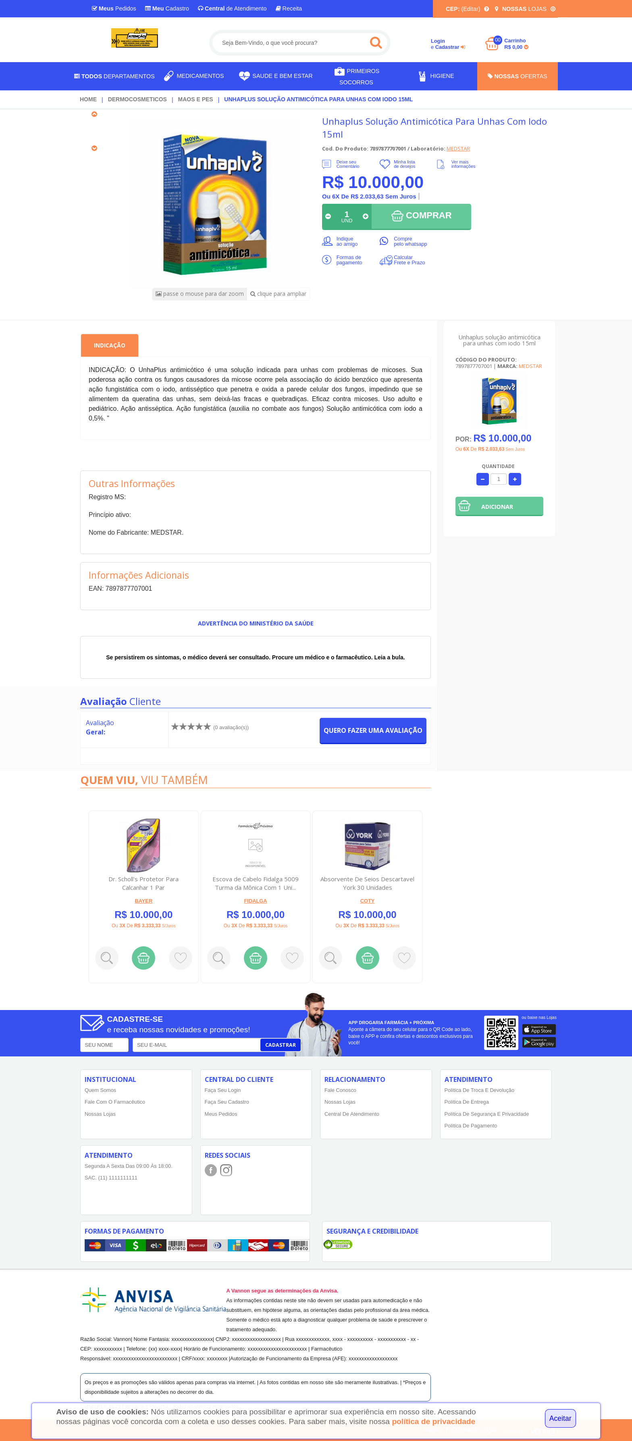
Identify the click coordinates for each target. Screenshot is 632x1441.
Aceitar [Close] (560, 1418)
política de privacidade (433, 1421)
